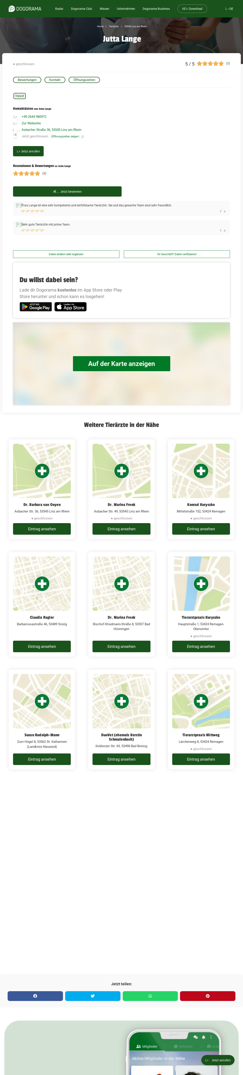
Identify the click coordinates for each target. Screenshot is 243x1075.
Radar (59, 8)
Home (100, 26)
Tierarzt (19, 96)
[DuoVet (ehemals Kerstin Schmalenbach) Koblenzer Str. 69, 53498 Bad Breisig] (121, 719)
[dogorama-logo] (25, 8)
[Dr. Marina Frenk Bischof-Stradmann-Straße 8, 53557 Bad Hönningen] (121, 604)
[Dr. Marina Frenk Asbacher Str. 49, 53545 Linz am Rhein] (121, 489)
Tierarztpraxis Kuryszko (201, 617)
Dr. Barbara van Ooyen (42, 504)
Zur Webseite (31, 123)
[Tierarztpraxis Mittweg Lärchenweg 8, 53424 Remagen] (201, 719)
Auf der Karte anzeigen (121, 363)
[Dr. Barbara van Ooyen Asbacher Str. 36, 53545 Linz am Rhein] (42, 489)
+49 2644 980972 (34, 117)
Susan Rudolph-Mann (42, 735)
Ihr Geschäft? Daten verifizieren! (177, 254)
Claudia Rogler (42, 617)
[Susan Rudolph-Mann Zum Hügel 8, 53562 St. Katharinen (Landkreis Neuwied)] (42, 719)
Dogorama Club (81, 8)
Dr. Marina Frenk (121, 504)
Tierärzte (113, 26)
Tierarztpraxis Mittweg (201, 735)
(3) (228, 63)
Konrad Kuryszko (201, 504)
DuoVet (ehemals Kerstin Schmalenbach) (121, 737)
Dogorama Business (156, 8)
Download (192, 8)
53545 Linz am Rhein (135, 26)
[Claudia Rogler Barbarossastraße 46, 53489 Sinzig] (42, 604)
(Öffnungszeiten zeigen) (67, 136)
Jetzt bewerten (67, 191)
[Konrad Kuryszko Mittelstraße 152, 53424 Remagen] (201, 489)
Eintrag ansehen (42, 529)
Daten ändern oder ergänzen (66, 254)
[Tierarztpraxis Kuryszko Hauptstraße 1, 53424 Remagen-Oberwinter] (201, 604)
